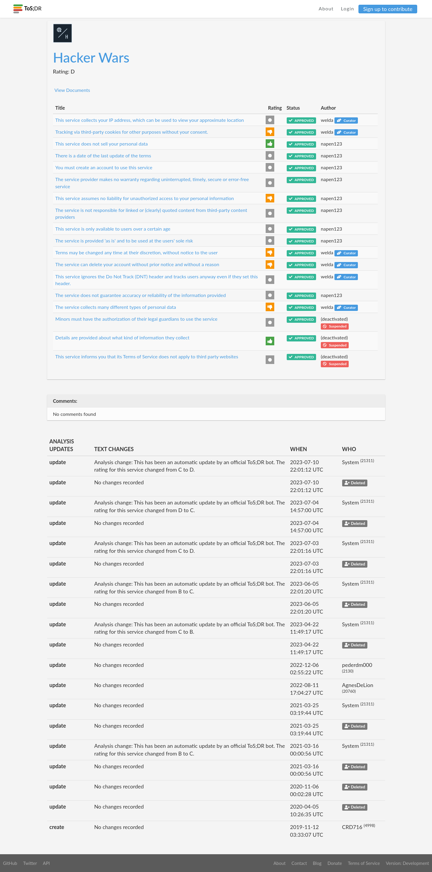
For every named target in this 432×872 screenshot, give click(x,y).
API (46, 863)
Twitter (30, 863)
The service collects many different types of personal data (115, 307)
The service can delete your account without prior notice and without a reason (137, 264)
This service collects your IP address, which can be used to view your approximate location (149, 120)
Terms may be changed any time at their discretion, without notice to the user (136, 252)
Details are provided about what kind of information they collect (122, 337)
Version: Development (407, 863)
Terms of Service (364, 863)
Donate (334, 863)
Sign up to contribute (387, 9)
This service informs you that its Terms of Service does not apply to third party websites (146, 356)
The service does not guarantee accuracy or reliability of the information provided (140, 295)
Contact (299, 863)
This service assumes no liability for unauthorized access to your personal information (144, 198)
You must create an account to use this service (103, 167)
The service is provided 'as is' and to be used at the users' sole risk (124, 240)
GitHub (10, 863)
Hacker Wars (91, 57)
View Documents (72, 90)
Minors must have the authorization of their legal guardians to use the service (136, 319)
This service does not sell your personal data (101, 143)
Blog (317, 863)
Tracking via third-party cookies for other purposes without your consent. (131, 132)
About (326, 8)
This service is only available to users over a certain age (112, 228)
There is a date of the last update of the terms (103, 155)
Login (347, 8)
